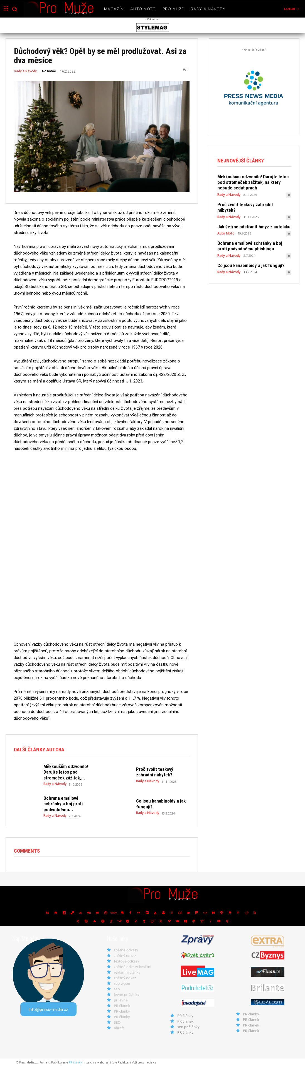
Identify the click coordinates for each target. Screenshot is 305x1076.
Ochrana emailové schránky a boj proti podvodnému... (69, 815)
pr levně (120, 1009)
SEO (117, 1031)
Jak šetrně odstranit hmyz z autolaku (249, 218)
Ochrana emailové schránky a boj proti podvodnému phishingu (251, 238)
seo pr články (188, 1036)
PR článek (122, 1015)
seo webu (122, 992)
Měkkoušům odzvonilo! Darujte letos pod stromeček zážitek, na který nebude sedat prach (254, 181)
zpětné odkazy (126, 959)
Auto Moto (225, 225)
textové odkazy (126, 970)
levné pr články (126, 1003)
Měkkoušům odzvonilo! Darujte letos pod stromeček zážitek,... (68, 785)
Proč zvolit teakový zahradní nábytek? (250, 202)
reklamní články (127, 981)
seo (117, 998)
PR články (122, 1020)
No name (49, 71)
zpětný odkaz (125, 965)
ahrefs (119, 1037)
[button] (14, 8)
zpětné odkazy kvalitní (132, 976)
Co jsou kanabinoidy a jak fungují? (247, 256)
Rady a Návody (25, 71)
